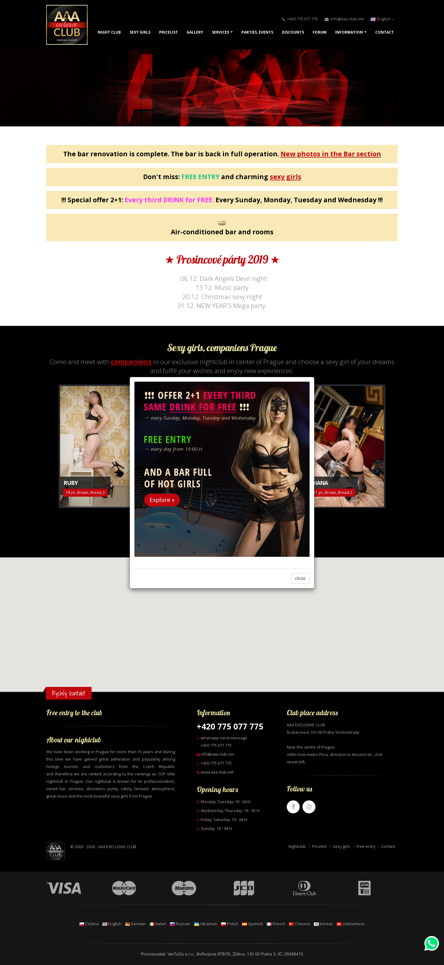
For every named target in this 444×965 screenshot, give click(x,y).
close (300, 578)
